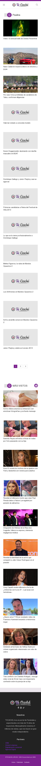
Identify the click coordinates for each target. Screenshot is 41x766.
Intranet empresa (11, 745)
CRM (7, 743)
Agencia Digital (10, 749)
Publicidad (20, 762)
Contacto (26, 762)
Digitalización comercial (13, 747)
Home (13, 762)
